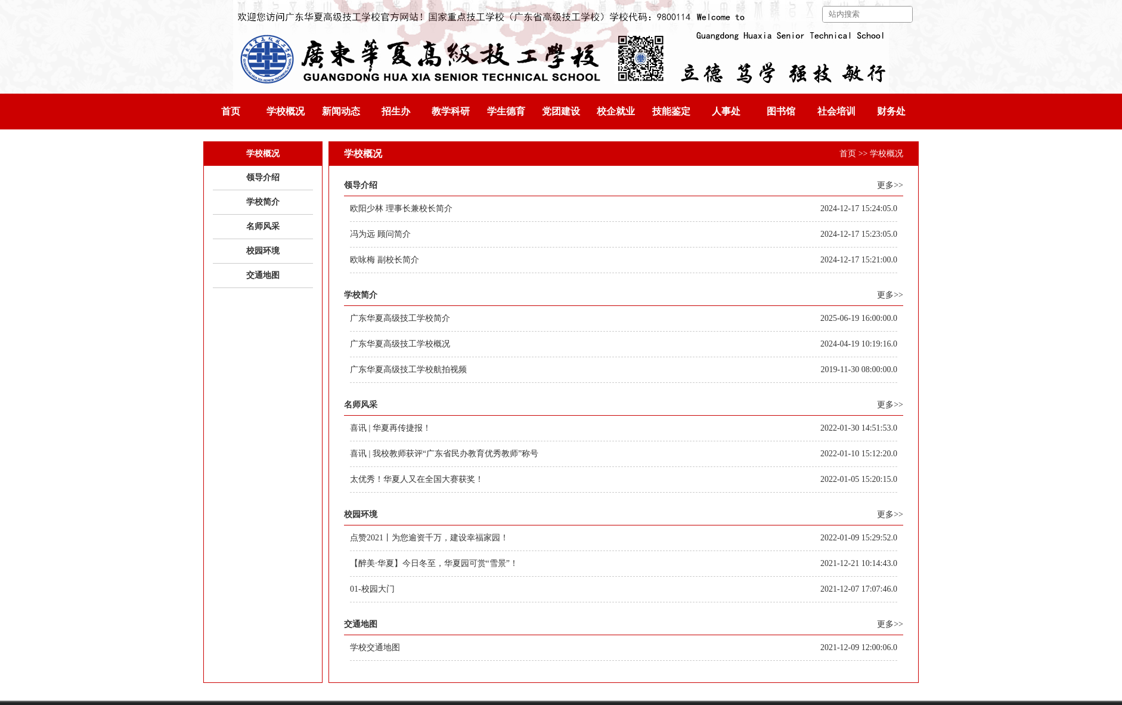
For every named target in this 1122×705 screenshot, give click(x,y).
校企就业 (616, 111)
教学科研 (451, 111)
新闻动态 (341, 111)
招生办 (396, 111)
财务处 (891, 111)
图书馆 (781, 111)
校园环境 (263, 250)
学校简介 (263, 201)
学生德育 (506, 111)
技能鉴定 (671, 111)
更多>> (890, 185)
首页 (230, 111)
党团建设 (561, 111)
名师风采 (263, 226)
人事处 (726, 111)
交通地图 (263, 275)
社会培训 (836, 111)
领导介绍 (263, 177)
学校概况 (285, 111)
